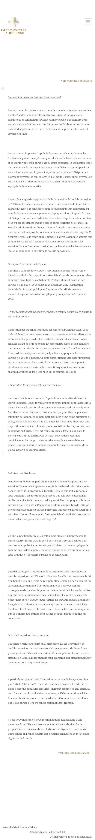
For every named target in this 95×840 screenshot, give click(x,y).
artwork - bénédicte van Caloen (20, 827)
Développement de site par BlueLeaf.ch (71, 836)
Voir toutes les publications (76, 80)
